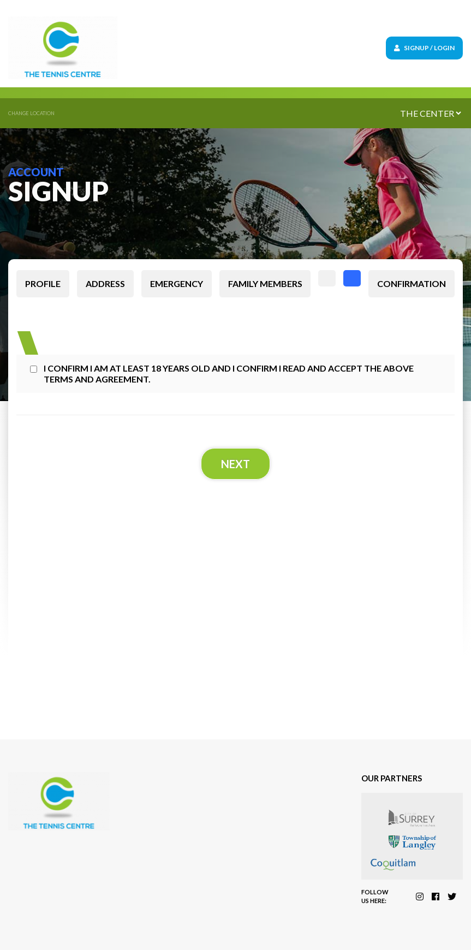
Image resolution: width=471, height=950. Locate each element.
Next (235, 463)
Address (105, 283)
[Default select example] (430, 113)
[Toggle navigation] (273, 48)
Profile (43, 283)
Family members (265, 283)
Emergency (176, 283)
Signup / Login (424, 48)
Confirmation (411, 283)
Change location (31, 113)
